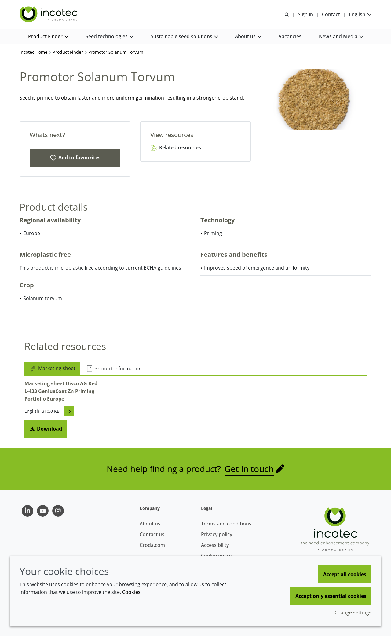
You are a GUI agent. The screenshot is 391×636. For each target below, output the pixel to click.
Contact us (152, 534)
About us (150, 523)
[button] (48, 36)
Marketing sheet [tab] (52, 368)
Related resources (175, 147)
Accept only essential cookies (330, 596)
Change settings (352, 612)
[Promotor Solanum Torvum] (75, 158)
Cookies (131, 592)
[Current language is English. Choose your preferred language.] (360, 14)
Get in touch (249, 468)
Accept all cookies (344, 574)
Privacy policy (216, 534)
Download (46, 428)
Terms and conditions (226, 523)
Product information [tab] (114, 368)
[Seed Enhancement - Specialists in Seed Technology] (49, 15)
